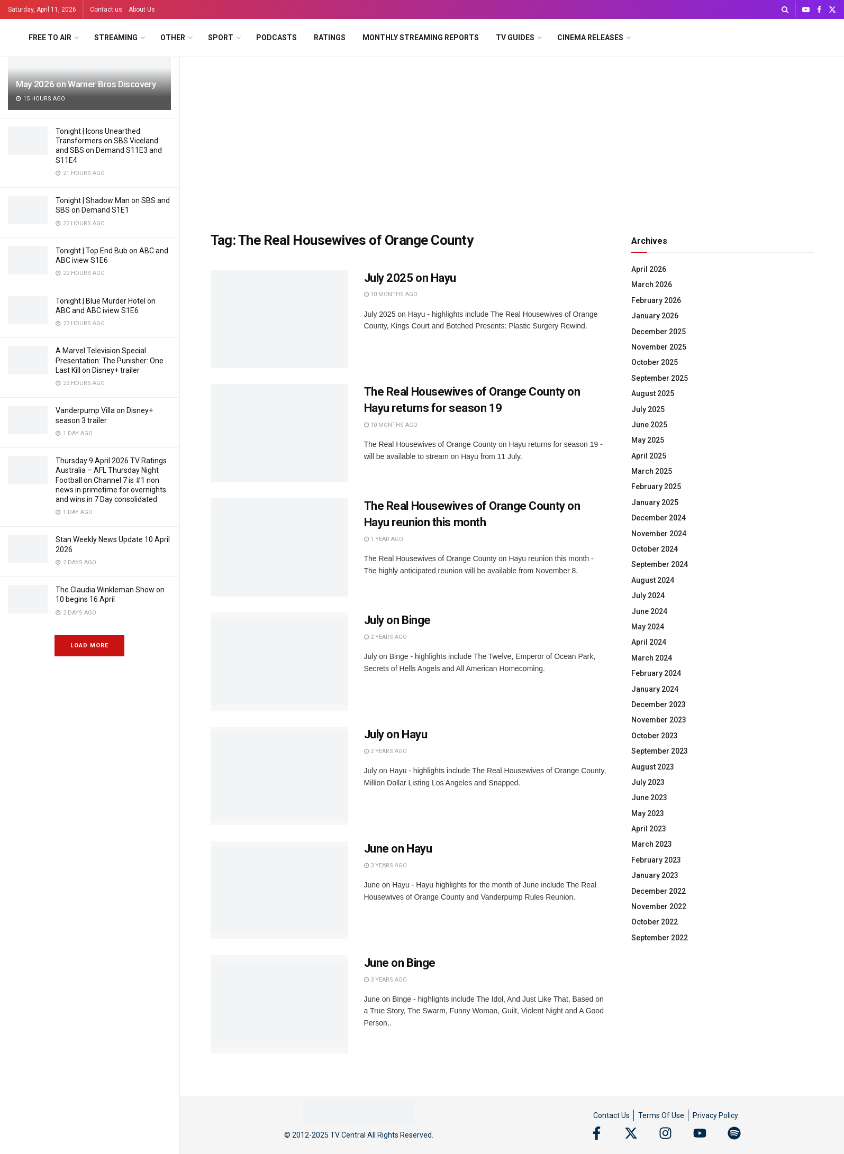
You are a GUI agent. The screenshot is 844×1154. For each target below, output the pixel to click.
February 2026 (656, 300)
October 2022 (654, 922)
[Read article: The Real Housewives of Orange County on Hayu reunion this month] (279, 547)
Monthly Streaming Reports (420, 37)
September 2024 (659, 564)
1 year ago (383, 539)
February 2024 (656, 673)
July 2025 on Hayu (410, 278)
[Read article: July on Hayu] (279, 776)
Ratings (330, 37)
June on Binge (399, 962)
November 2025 (658, 347)
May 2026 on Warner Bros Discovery (86, 84)
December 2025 (658, 331)
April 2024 (648, 642)
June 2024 (649, 611)
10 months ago (391, 294)
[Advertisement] (512, 136)
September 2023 (659, 751)
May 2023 (647, 813)
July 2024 (648, 595)
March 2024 (651, 658)
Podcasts (276, 37)
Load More (89, 645)
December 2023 (658, 704)
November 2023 (658, 720)
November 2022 (658, 906)
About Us (142, 9)
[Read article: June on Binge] (279, 1004)
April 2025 (648, 456)
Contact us (106, 9)
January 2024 (654, 689)
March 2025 (651, 471)
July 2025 (648, 409)
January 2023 (654, 875)
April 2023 (648, 829)
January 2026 (654, 316)
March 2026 (651, 284)
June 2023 (649, 797)
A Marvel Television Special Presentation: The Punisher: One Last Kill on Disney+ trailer (110, 360)
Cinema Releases (590, 37)
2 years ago (385, 637)
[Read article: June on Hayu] (279, 890)
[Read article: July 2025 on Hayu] (279, 319)
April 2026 (648, 269)
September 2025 (659, 378)
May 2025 (647, 440)
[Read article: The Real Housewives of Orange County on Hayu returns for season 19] (279, 433)
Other (172, 37)
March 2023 (651, 844)
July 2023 (648, 782)
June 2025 (649, 424)
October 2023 (654, 735)
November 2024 (658, 533)
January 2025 (654, 502)
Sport (220, 37)
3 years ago (385, 865)
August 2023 (652, 767)
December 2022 (658, 891)
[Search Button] (785, 9)
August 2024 (652, 580)
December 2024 (658, 518)
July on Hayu (396, 734)
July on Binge (397, 620)
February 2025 (656, 486)
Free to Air (50, 37)
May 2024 (647, 626)
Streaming (116, 37)
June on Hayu (398, 848)
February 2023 (656, 860)
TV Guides (515, 37)
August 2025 (652, 393)
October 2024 (654, 549)
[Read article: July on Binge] (279, 661)
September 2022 (659, 937)
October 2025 (654, 362)
